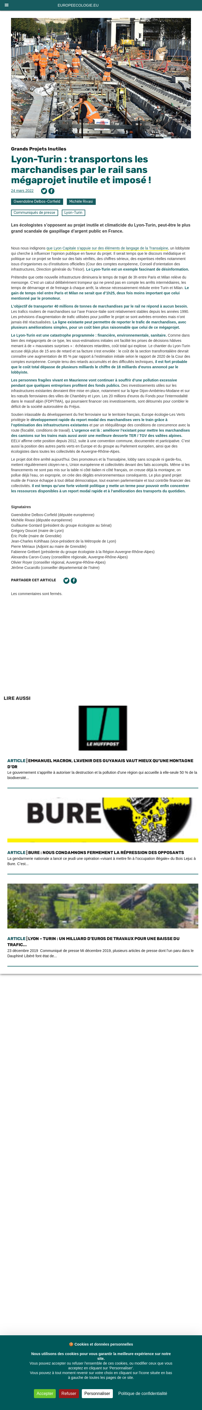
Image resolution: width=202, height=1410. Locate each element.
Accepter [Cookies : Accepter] (45, 1393)
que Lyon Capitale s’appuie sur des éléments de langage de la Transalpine (107, 248)
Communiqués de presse (34, 212)
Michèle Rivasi (81, 201)
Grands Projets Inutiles (38, 149)
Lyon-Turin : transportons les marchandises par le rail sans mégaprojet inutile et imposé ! (81, 169)
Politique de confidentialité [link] (142, 1393)
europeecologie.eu (78, 5)
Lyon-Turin (73, 212)
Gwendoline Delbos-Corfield (37, 201)
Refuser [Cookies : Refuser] (69, 1393)
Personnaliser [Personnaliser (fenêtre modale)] (97, 1393)
